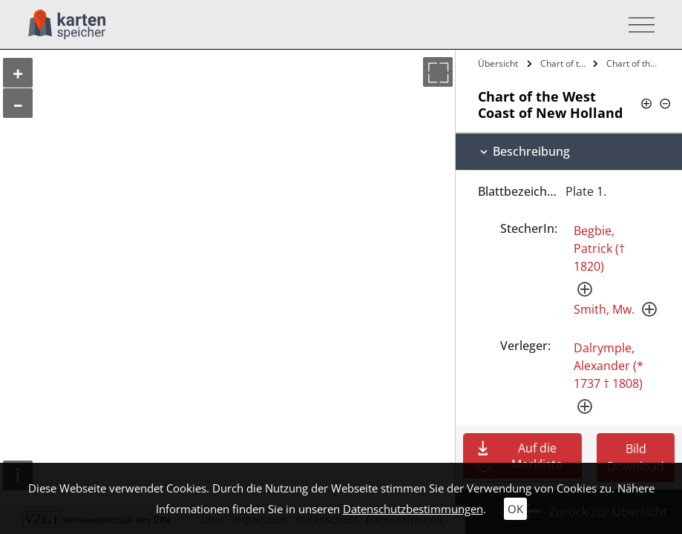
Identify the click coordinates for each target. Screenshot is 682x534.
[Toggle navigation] (637, 25)
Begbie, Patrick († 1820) (599, 248)
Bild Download (635, 458)
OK (515, 508)
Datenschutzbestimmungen (413, 508)
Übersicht (498, 63)
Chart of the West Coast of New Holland (565, 63)
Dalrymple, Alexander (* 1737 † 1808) (608, 366)
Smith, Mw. (604, 309)
